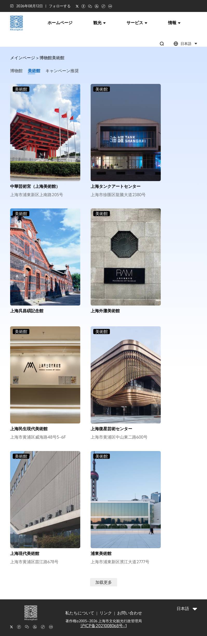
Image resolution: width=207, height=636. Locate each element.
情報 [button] (174, 22)
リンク (105, 612)
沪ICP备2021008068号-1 (104, 625)
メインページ (22, 57)
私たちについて (79, 612)
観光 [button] (99, 22)
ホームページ (60, 22)
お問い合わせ (129, 612)
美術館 (34, 70)
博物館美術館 (51, 57)
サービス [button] (136, 22)
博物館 (16, 70)
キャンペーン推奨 (62, 70)
